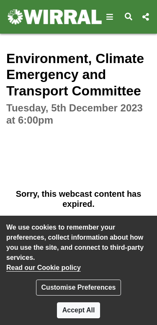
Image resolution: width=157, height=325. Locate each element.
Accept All (78, 310)
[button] (110, 16)
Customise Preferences (78, 287)
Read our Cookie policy (43, 267)
